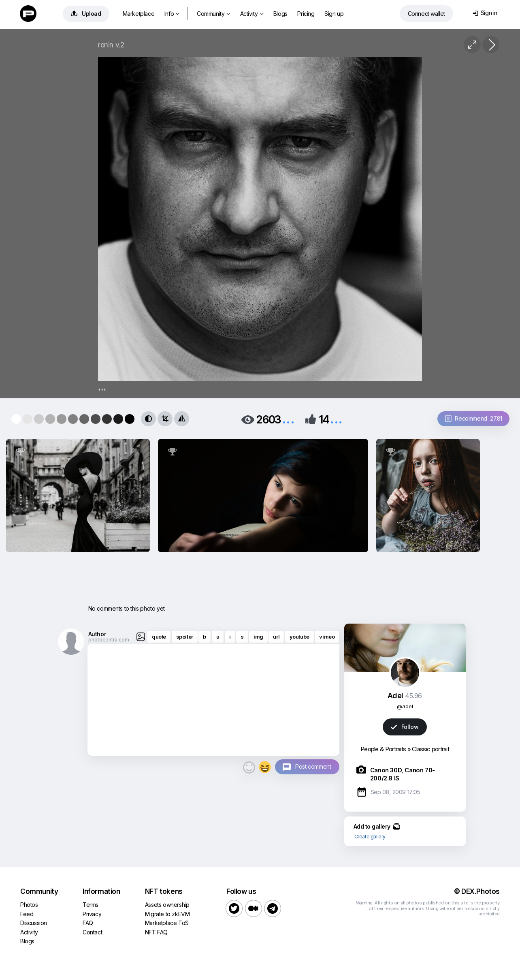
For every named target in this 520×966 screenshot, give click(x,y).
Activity (251, 13)
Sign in (485, 13)
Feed (26, 913)
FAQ (88, 922)
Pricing (305, 13)
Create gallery (370, 836)
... (288, 419)
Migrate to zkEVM (167, 913)
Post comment (313, 766)
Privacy (92, 913)
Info (171, 13)
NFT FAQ (156, 932)
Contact (92, 932)
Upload (86, 13)
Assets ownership (167, 904)
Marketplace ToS (167, 922)
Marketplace (139, 13)
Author (97, 633)
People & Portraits (383, 749)
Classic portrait (430, 749)
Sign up (333, 13)
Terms (90, 904)
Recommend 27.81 (473, 418)
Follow (404, 726)
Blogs (280, 13)
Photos (29, 904)
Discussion (33, 922)
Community (213, 13)
